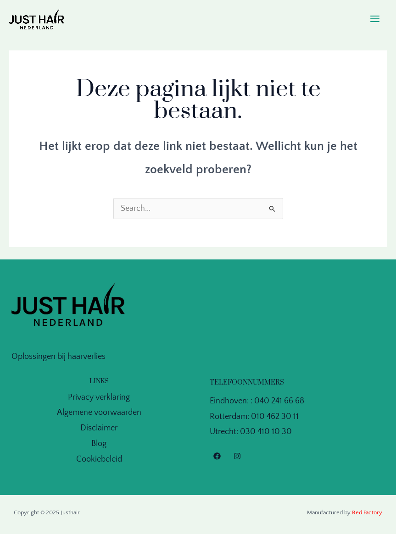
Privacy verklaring (99, 397)
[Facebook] (217, 456)
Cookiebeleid (99, 459)
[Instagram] (237, 456)
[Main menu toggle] (375, 19)
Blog (98, 443)
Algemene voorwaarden (99, 412)
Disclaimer (98, 428)
